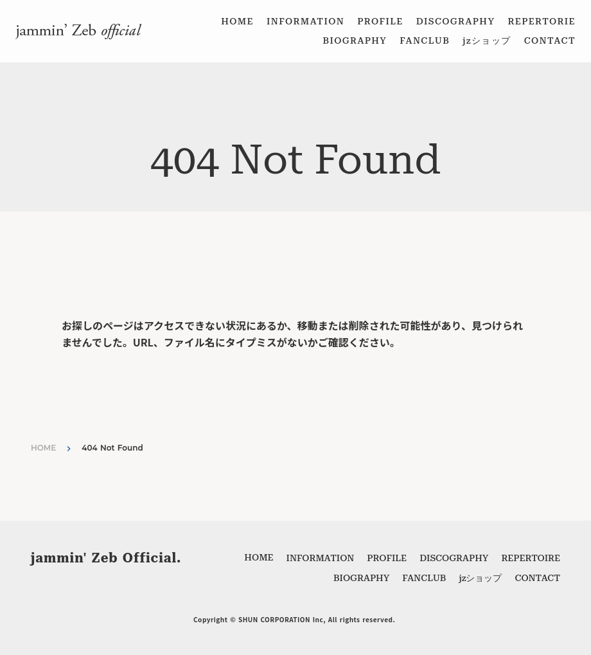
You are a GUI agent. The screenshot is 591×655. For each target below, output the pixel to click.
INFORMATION (305, 21)
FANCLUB (425, 40)
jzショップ (487, 40)
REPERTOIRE (530, 558)
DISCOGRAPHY (455, 21)
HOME (237, 21)
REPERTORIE (541, 21)
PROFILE (380, 21)
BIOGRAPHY (354, 40)
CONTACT (550, 40)
